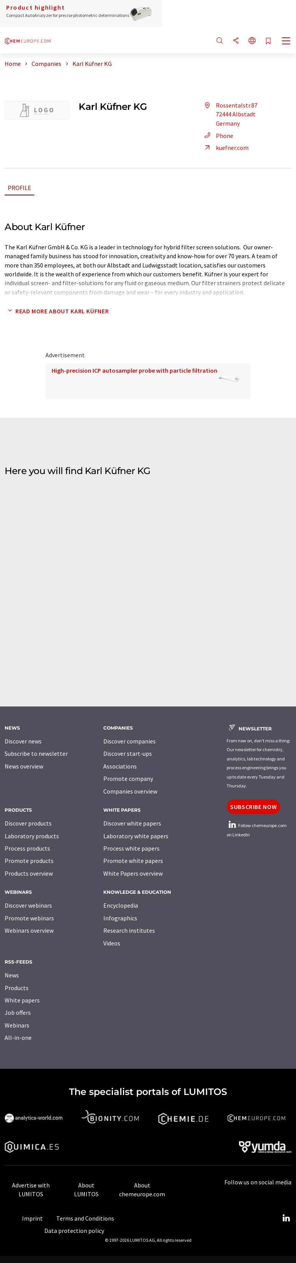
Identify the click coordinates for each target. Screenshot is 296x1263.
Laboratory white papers (135, 836)
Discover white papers (132, 823)
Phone (217, 136)
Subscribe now (253, 807)
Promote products (29, 860)
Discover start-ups (127, 753)
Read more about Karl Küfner (57, 311)
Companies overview (130, 791)
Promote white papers (133, 860)
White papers (22, 1000)
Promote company (128, 778)
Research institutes (129, 930)
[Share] (235, 41)
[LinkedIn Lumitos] (286, 1218)
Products (17, 988)
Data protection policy (74, 1230)
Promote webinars (29, 918)
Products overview (29, 873)
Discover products (28, 823)
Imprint (32, 1218)
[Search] (219, 41)
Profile (19, 188)
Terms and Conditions (85, 1218)
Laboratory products (32, 836)
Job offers (18, 1012)
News (12, 975)
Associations (120, 766)
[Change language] (252, 41)
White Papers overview (133, 873)
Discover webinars (28, 905)
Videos (111, 943)
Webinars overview (29, 930)
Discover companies (129, 741)
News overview (24, 766)
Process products (27, 848)
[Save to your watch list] (268, 41)
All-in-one (18, 1037)
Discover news (23, 741)
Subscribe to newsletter (36, 753)
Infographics (120, 918)
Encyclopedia (120, 905)
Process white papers (131, 848)
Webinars (17, 1025)
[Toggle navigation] (286, 42)
